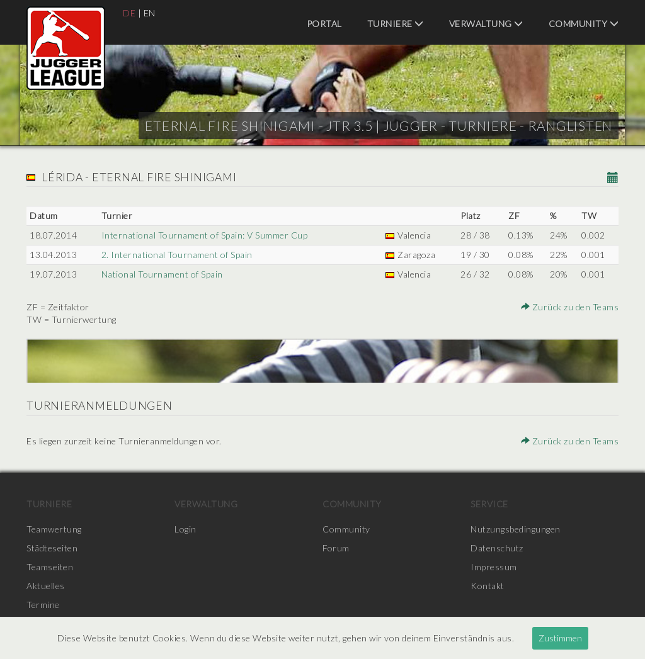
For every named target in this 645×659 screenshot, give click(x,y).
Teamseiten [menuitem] (49, 566)
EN (150, 13)
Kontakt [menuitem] (488, 585)
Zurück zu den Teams (570, 306)
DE (129, 13)
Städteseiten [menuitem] (51, 548)
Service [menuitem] (489, 503)
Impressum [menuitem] (494, 566)
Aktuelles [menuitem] (45, 585)
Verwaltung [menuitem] (486, 23)
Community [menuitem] (584, 23)
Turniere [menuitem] (395, 23)
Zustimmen (560, 638)
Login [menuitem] (185, 529)
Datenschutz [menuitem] (497, 548)
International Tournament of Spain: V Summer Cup (204, 235)
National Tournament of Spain (162, 274)
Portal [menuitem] (324, 23)
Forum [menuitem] (336, 548)
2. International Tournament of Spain (177, 254)
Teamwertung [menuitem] (54, 529)
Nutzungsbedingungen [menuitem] (516, 529)
